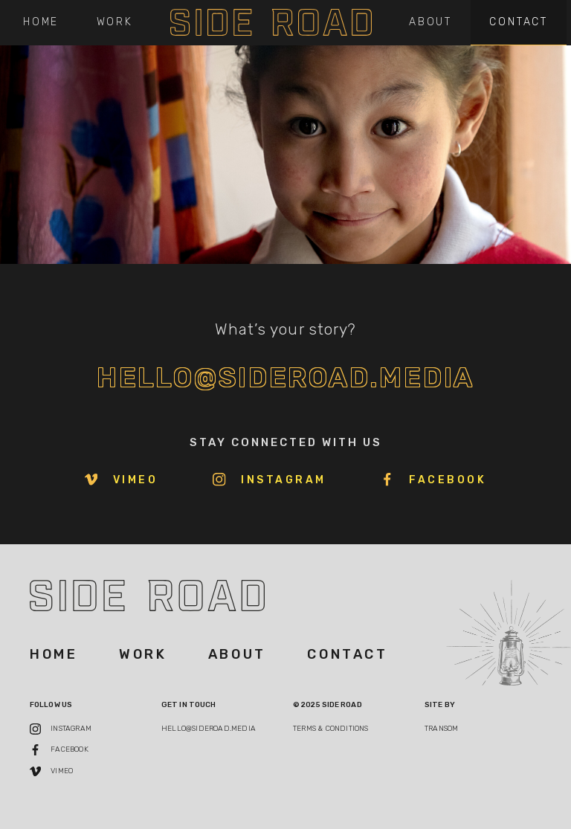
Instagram (269, 479)
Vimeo (121, 479)
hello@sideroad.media (286, 377)
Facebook (433, 479)
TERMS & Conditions (331, 728)
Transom (441, 728)
